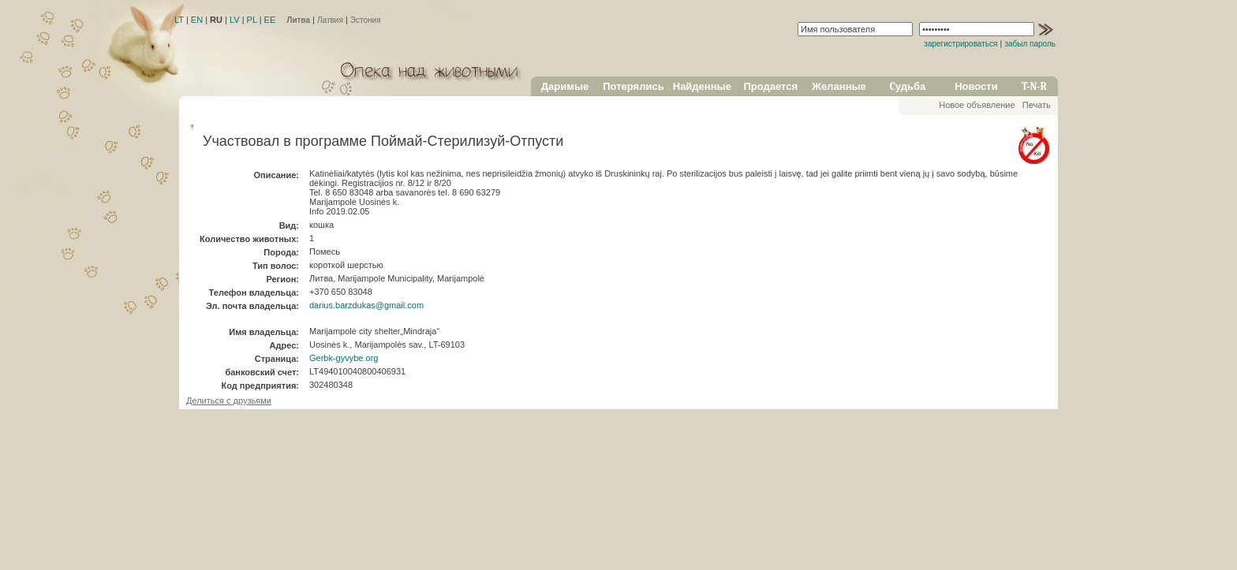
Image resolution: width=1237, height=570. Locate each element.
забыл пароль (1030, 43)
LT (179, 19)
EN (197, 19)
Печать (1036, 105)
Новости (976, 86)
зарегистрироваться (960, 43)
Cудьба (908, 86)
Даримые (565, 86)
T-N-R (1034, 86)
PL (252, 19)
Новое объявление (977, 105)
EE (270, 19)
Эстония (365, 20)
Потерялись (633, 86)
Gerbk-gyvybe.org (343, 358)
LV (235, 19)
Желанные (839, 86)
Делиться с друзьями (228, 400)
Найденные (702, 86)
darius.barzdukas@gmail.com (366, 305)
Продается (770, 86)
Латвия (330, 20)
